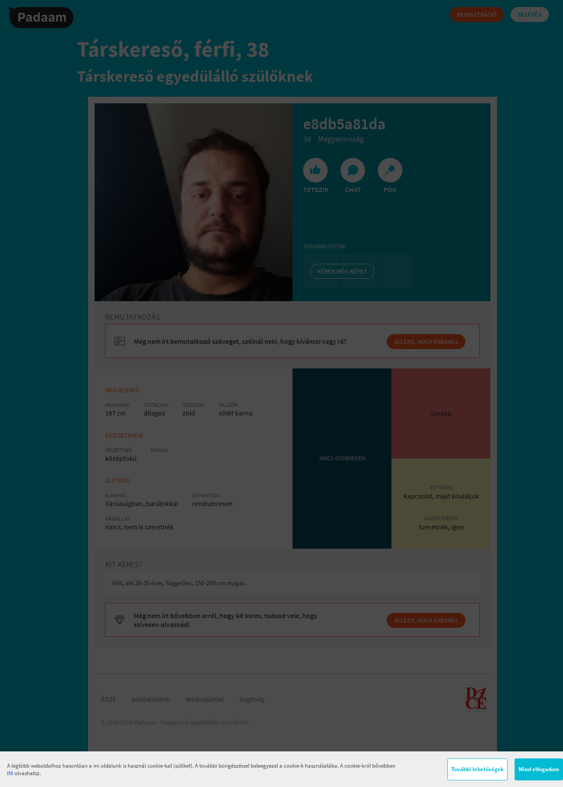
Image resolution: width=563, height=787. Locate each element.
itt (10, 773)
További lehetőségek (477, 769)
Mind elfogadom (539, 769)
